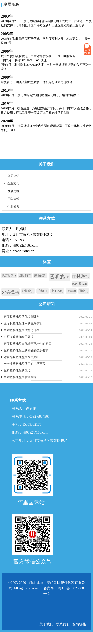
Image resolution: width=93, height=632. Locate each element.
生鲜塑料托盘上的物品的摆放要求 (26, 350)
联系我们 (63, 624)
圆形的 (25, 275)
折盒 (71, 291)
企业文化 (13, 183)
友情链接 (79, 624)
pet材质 (79, 283)
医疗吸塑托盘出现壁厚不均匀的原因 (27, 343)
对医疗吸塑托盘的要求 (18, 337)
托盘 (42, 291)
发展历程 (11, 4)
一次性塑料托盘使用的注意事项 (24, 363)
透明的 (59, 276)
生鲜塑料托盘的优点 (17, 370)
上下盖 (57, 291)
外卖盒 (10, 291)
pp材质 (80, 276)
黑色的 (40, 275)
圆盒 (83, 291)
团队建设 (13, 199)
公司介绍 (13, 176)
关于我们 (46, 624)
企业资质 (13, 206)
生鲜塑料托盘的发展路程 (20, 377)
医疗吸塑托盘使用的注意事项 (23, 323)
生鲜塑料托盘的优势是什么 (21, 330)
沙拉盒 (28, 291)
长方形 (9, 275)
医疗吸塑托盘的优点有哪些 (21, 316)
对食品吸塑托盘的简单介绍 (21, 357)
